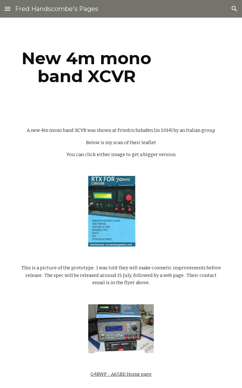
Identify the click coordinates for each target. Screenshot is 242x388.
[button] (7, 8)
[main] (86, 67)
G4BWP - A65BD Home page (121, 374)
